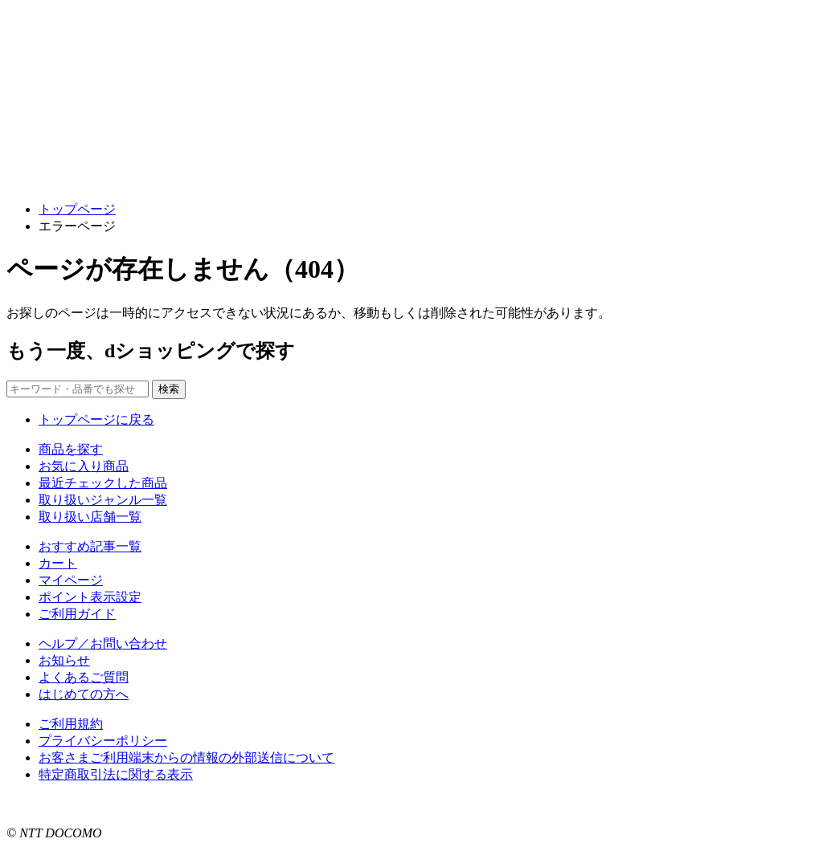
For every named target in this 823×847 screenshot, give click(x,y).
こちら (205, 804)
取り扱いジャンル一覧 (103, 500)
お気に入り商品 (84, 466)
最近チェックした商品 (103, 483)
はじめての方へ (84, 694)
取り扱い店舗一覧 (90, 516)
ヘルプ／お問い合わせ (103, 643)
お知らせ (64, 660)
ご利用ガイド (77, 614)
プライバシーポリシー (103, 740)
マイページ (71, 580)
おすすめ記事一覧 (90, 546)
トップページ (77, 209)
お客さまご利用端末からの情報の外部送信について (186, 757)
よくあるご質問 (84, 677)
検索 (168, 389)
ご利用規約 (71, 724)
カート (58, 563)
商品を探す (71, 449)
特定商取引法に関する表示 (116, 774)
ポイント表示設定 (90, 597)
